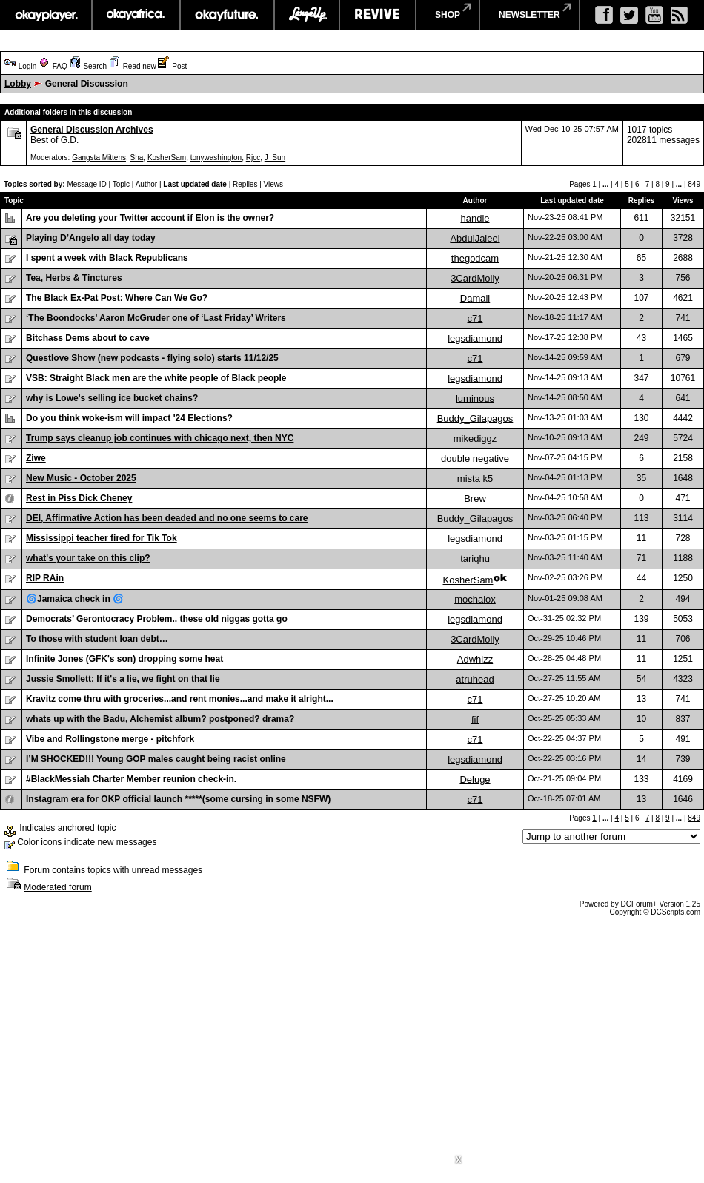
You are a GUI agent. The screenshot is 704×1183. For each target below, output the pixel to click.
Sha (137, 157)
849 (694, 184)
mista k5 (475, 478)
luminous (475, 398)
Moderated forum (57, 887)
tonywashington (216, 157)
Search (95, 66)
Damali (475, 298)
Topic (121, 184)
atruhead (475, 679)
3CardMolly (475, 278)
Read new (139, 66)
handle (474, 218)
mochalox (475, 599)
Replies (245, 184)
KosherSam (166, 157)
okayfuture (227, 15)
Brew (475, 498)
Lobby (17, 84)
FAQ (60, 66)
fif (475, 719)
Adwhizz (475, 659)
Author (146, 184)
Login (27, 66)
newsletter (529, 15)
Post (179, 66)
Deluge (474, 779)
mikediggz (475, 438)
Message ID (86, 184)
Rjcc (253, 157)
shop (447, 15)
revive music (377, 15)
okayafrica (136, 15)
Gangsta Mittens (99, 157)
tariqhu (475, 558)
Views (274, 184)
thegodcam (475, 258)
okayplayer (45, 15)
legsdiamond (475, 338)
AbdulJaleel (474, 238)
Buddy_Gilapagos (475, 418)
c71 (475, 318)
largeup (307, 15)
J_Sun (275, 157)
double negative (475, 458)
